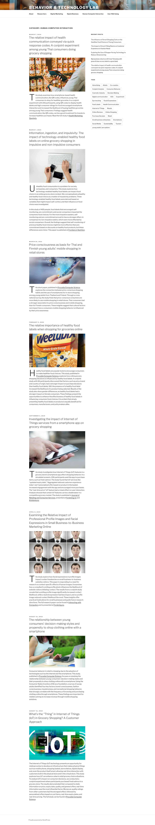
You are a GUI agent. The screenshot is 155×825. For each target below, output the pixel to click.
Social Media (96, 124)
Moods (109, 108)
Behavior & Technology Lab (64, 7)
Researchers (41, 14)
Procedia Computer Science (47, 376)
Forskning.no (71, 498)
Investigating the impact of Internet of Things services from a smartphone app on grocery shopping (56, 422)
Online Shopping (111, 112)
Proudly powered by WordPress (39, 820)
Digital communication (100, 97)
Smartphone (117, 120)
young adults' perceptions (101, 127)
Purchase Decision (98, 116)
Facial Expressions (110, 100)
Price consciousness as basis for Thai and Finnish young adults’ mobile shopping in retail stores (55, 248)
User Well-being (113, 14)
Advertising (96, 85)
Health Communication (111, 104)
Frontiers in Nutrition (76, 230)
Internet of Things (98, 108)
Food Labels (96, 104)
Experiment (120, 97)
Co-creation (114, 85)
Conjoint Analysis (98, 89)
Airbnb (105, 85)
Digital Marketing (56, 14)
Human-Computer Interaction (93, 14)
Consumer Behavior (113, 89)
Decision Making (113, 93)
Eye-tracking (96, 100)
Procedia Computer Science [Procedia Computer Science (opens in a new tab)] (69, 288)
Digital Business (72, 14)
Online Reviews (97, 112)
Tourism (118, 124)
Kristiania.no (34, 500)
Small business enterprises (101, 120)
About (31, 14)
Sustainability (108, 124)
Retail (110, 116)
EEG (111, 97)
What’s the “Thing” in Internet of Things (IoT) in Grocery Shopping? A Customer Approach (54, 717)
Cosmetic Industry (98, 93)
